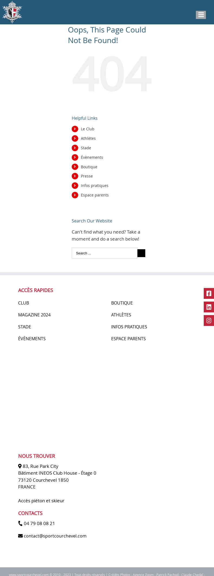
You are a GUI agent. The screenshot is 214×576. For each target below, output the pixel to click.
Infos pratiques (94, 185)
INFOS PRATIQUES (129, 327)
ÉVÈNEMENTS (32, 339)
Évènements (92, 157)
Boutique (89, 166)
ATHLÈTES (121, 315)
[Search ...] (104, 253)
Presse (87, 176)
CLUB (23, 303)
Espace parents (95, 195)
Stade (86, 147)
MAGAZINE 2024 (34, 315)
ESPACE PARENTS (128, 339)
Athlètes (88, 138)
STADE (24, 327)
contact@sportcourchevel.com (55, 536)
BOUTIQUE (122, 303)
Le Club (87, 128)
